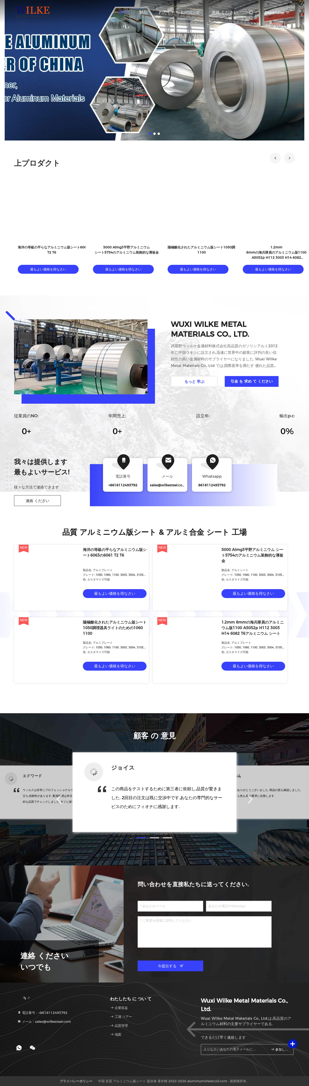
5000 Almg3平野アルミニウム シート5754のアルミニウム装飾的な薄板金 (252, 555)
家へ (123, 12)
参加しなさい (280, 1049)
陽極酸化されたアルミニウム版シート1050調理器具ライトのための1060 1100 (115, 628)
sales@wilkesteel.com (168, 485)
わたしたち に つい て (179, 12)
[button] (275, 158)
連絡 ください (224, 12)
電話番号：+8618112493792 (42, 1013)
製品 (143, 12)
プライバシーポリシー (76, 1081)
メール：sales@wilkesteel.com (44, 1022)
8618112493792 (212, 485)
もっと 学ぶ (194, 381)
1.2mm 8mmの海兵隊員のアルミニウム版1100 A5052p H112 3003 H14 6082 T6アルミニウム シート (252, 628)
